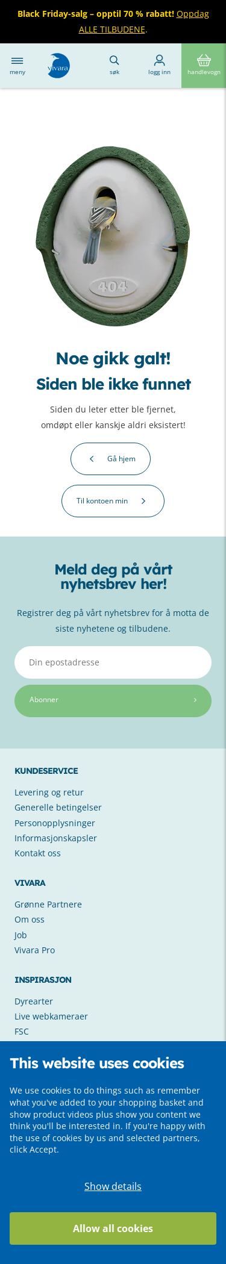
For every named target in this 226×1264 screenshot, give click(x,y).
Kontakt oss (37, 853)
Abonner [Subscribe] (113, 699)
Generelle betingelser (58, 807)
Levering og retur (49, 792)
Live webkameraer (51, 1016)
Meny (17, 65)
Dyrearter (33, 1001)
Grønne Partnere (48, 904)
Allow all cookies (113, 1228)
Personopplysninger (54, 823)
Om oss (29, 919)
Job (20, 935)
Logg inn (159, 65)
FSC (21, 1031)
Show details (113, 1186)
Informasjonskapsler (55, 838)
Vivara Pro (34, 950)
